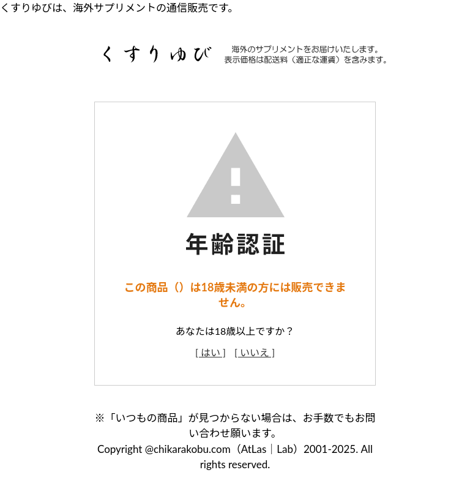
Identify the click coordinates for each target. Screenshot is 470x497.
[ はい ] (210, 352)
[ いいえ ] (254, 352)
